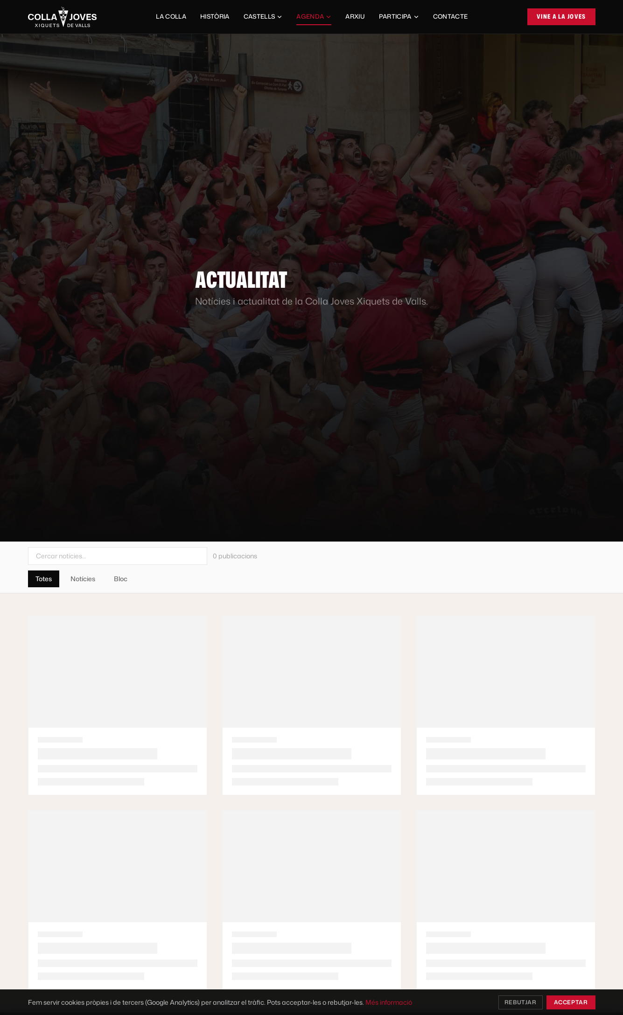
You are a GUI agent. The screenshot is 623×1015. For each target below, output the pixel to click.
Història (215, 16)
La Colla (171, 16)
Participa (399, 16)
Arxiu (355, 16)
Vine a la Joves (561, 16)
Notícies (82, 578)
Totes (43, 578)
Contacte (450, 16)
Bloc (120, 578)
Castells (263, 16)
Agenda (313, 18)
